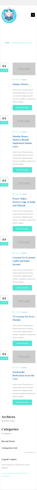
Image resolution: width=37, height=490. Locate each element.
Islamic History (21, 84)
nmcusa (24, 79)
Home (7, 43)
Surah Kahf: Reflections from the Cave (23, 375)
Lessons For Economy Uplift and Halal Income (24, 261)
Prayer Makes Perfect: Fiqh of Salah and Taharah (24, 202)
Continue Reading (22, 108)
